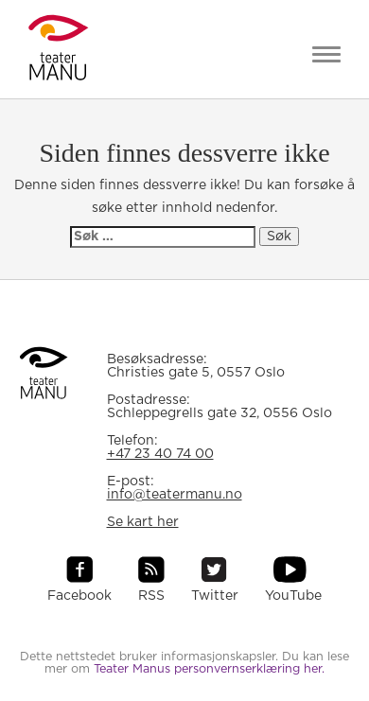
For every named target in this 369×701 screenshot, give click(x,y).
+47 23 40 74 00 (160, 454)
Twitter (214, 596)
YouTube (293, 596)
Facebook (79, 596)
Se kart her (143, 522)
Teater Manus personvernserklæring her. (209, 669)
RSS (151, 596)
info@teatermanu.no (174, 494)
